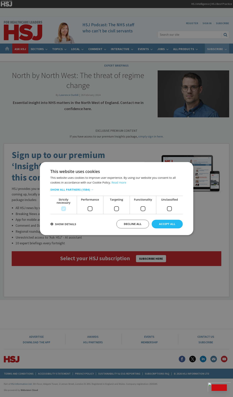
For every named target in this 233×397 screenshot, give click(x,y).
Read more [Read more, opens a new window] (119, 182)
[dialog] (116, 198)
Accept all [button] (167, 224)
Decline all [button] (133, 224)
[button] (116, 189)
